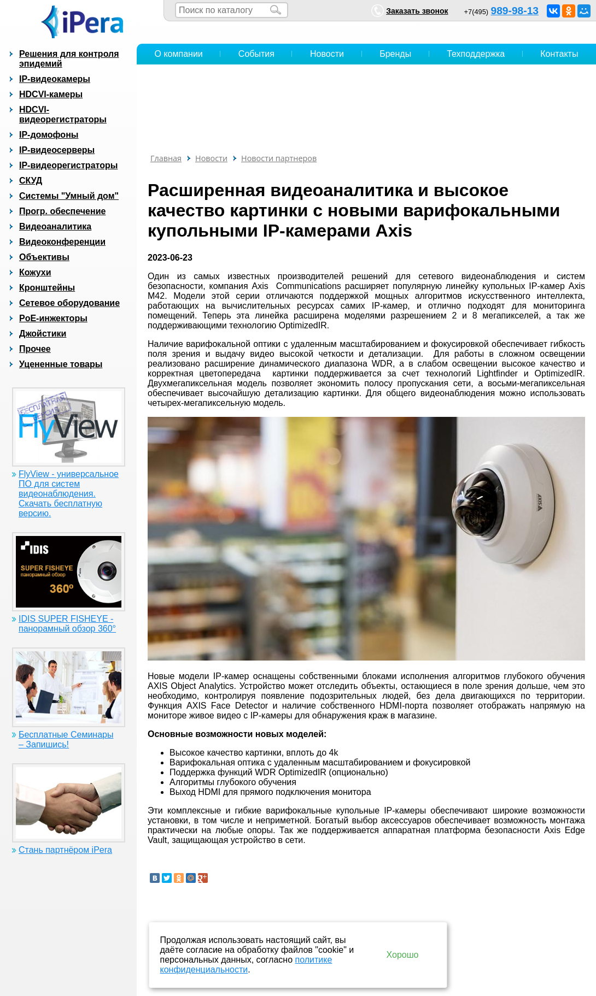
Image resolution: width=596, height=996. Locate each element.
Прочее (35, 348)
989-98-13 (515, 10)
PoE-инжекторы (53, 318)
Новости (327, 53)
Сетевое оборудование (69, 303)
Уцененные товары (60, 364)
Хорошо (403, 954)
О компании (179, 53)
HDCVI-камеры (51, 94)
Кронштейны (47, 287)
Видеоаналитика (55, 226)
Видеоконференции (62, 241)
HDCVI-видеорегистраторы (63, 114)
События (256, 53)
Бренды (395, 53)
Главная (166, 158)
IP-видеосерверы (57, 150)
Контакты (559, 53)
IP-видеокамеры (54, 79)
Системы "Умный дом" (69, 196)
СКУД (30, 180)
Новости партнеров (279, 158)
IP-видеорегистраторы (68, 165)
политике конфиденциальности (246, 964)
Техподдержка (476, 53)
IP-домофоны (48, 134)
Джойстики (42, 333)
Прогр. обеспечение (62, 211)
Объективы (44, 257)
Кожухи (35, 272)
